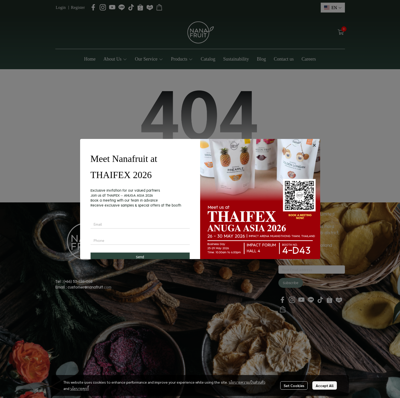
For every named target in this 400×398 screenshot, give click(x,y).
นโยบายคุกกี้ (79, 388)
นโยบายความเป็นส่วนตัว (247, 382)
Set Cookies (294, 385)
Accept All (324, 385)
